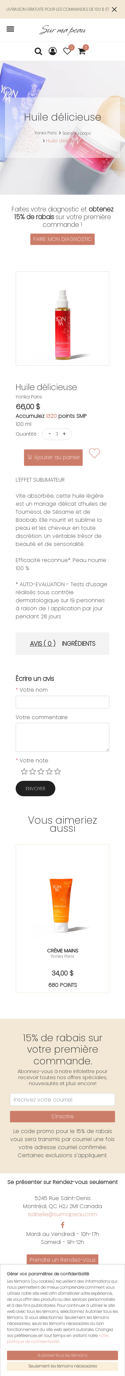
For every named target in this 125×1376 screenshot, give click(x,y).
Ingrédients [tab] (78, 643)
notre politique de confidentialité (58, 1363)
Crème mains (62, 950)
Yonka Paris (45, 133)
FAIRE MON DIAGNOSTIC (62, 239)
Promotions (62, 1269)
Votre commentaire (42, 717)
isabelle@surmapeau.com (62, 1214)
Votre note (32, 760)
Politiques (62, 1285)
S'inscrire (62, 1116)
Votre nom (32, 690)
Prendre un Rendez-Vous (63, 1260)
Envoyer (35, 788)
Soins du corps (76, 133)
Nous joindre (62, 1277)
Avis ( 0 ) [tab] (42, 643)
